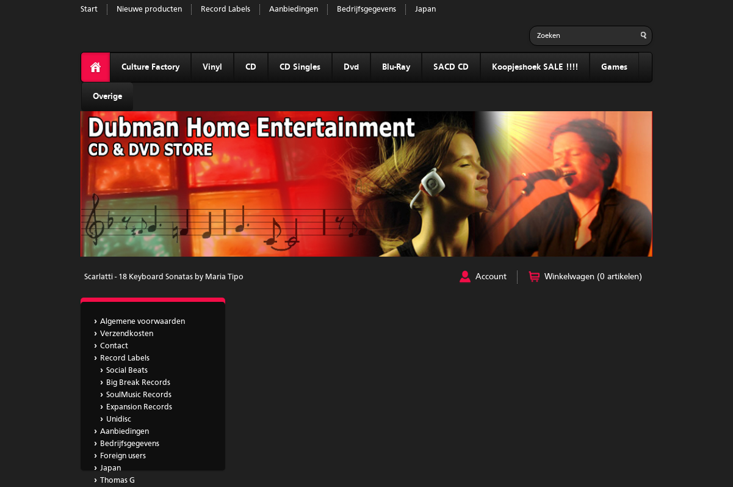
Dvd (351, 67)
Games (614, 67)
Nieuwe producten (149, 9)
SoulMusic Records (139, 395)
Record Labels (225, 9)
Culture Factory (150, 67)
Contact (114, 346)
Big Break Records (138, 383)
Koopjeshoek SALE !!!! (535, 67)
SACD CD (451, 67)
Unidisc (118, 419)
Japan (425, 9)
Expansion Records (139, 407)
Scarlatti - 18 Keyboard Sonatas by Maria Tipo (164, 277)
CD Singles (300, 67)
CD (250, 67)
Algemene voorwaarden (142, 322)
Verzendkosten (126, 334)
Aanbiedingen (293, 9)
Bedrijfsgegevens (366, 9)
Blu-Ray (396, 67)
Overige (107, 96)
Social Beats (127, 371)
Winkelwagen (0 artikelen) (593, 277)
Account (491, 277)
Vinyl (212, 67)
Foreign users (123, 456)
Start (89, 9)
